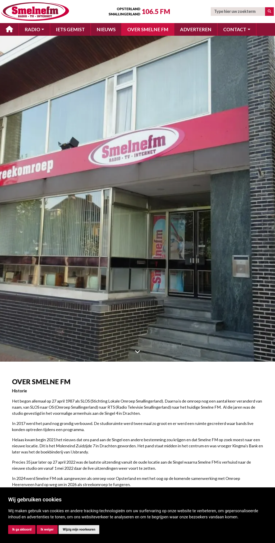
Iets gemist (70, 29)
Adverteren (195, 29)
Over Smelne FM (147, 29)
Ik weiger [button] (47, 529)
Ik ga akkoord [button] (21, 529)
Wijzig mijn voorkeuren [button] (79, 529)
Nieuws (106, 29)
